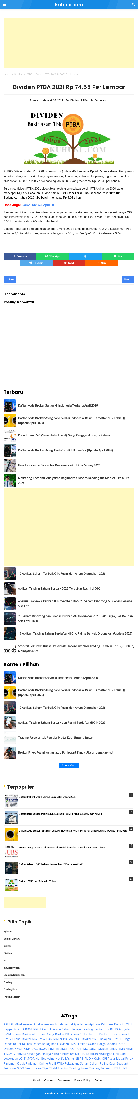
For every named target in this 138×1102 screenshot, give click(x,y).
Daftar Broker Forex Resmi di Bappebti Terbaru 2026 (47, 797)
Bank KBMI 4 (123, 1024)
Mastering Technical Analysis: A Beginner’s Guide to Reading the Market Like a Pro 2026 (73, 480)
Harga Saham (106, 1044)
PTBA (84, 100)
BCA (43, 1029)
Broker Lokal (12, 1039)
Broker (7, 946)
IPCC (71, 1049)
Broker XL (74, 1039)
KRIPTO (80, 1054)
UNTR (114, 1068)
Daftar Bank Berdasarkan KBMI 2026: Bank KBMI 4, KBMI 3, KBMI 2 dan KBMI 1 (60, 813)
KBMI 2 (11, 1054)
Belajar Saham (12, 938)
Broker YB (89, 1039)
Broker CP (77, 1034)
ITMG (84, 1049)
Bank (109, 1024)
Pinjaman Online (37, 1063)
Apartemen (81, 1024)
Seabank (122, 1063)
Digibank (52, 1044)
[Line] (118, 256)
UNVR (123, 1068)
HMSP (18, 1049)
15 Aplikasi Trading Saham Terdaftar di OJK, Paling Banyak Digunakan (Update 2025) (75, 633)
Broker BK (62, 1034)
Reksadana (72, 1063)
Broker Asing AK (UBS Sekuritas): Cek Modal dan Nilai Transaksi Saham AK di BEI (62, 847)
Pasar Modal (116, 1059)
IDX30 (34, 1049)
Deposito (39, 1044)
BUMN (116, 1039)
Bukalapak (103, 1039)
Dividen (75, 100)
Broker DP (91, 1034)
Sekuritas (10, 1068)
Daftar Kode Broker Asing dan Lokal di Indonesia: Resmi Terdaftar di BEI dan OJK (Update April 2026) (72, 420)
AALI (7, 1024)
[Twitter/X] (85, 256)
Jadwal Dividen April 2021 (39, 205)
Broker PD (60, 1039)
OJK (91, 1059)
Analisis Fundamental (58, 1024)
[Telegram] (36, 263)
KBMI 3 (21, 1054)
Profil (52, 1063)
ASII (103, 1024)
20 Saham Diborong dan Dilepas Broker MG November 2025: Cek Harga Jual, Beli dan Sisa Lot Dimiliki (75, 618)
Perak (129, 1059)
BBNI (28, 1029)
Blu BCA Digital (120, 1029)
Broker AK (29, 1034)
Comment (101, 100)
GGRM (92, 1044)
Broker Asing (45, 1034)
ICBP (26, 1049)
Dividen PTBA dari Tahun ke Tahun (37, 881)
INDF (51, 1049)
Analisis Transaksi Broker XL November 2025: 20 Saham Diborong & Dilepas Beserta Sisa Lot (75, 603)
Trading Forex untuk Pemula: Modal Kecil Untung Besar (55, 738)
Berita (98, 1029)
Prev (10, 279)
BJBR (106, 1029)
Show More (69, 765)
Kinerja (46, 1054)
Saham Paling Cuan (103, 1063)
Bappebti (10, 1029)
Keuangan (34, 1054)
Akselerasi (26, 1024)
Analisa (38, 1024)
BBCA (20, 1029)
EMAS (73, 1044)
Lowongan (11, 1059)
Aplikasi (8, 931)
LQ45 (22, 1059)
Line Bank (119, 1054)
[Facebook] (20, 256)
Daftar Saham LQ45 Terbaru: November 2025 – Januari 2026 (51, 864)
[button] (101, 263)
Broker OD (45, 1039)
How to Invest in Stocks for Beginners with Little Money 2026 (59, 465)
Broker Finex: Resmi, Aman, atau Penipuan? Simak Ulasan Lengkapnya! (65, 753)
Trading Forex (11, 989)
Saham (84, 1063)
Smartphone (33, 1068)
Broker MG (29, 1039)
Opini (97, 1059)
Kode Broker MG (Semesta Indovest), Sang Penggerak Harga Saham (64, 435)
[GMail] (69, 263)
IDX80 (43, 1049)
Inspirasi (61, 1049)
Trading (8, 982)
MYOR (30, 1059)
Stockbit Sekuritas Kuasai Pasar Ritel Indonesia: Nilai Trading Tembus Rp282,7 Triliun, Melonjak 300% (76, 648)
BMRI (7, 1034)
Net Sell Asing (64, 1059)
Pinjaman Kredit (14, 1063)
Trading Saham (12, 996)
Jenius (113, 1049)
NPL (85, 1059)
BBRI (36, 1029)
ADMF (14, 1024)
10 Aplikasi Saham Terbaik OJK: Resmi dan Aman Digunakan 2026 (61, 574)
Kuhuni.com (68, 1093)
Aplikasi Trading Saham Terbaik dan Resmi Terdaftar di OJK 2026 (61, 723)
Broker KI (124, 1034)
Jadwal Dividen (12, 967)
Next (127, 279)
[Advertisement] (69, 43)
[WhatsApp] (52, 256)
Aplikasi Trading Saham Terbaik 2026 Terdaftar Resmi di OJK (59, 589)
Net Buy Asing (45, 1059)
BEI (49, 1029)
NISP (78, 1059)
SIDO (20, 1068)
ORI (104, 1059)
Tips (45, 1068)
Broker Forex (108, 1034)
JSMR (121, 1049)
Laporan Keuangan (14, 975)
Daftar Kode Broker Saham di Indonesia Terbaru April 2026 (58, 405)
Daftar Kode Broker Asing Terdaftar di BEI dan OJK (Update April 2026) (65, 450)
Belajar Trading (82, 1029)
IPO (5, 960)
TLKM (53, 1068)
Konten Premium (63, 1054)
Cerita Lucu (24, 1044)
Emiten (82, 1044)
